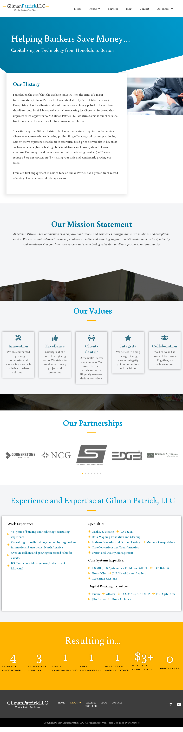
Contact (144, 8)
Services (113, 8)
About (95, 9)
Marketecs (134, 722)
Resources (165, 9)
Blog (128, 8)
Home (77, 8)
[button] (82, 473)
